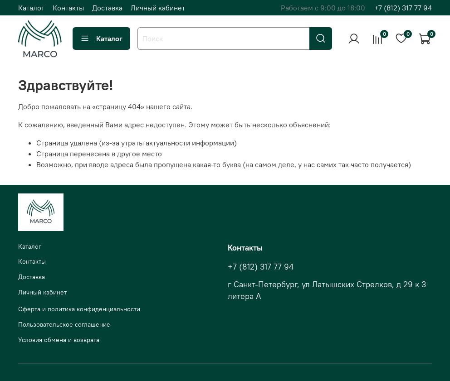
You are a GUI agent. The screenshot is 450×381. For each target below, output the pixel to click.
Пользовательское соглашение (64, 324)
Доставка (107, 7)
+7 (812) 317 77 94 (403, 7)
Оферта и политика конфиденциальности (79, 309)
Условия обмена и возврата (58, 340)
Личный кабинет (158, 7)
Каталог (31, 7)
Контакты (68, 7)
